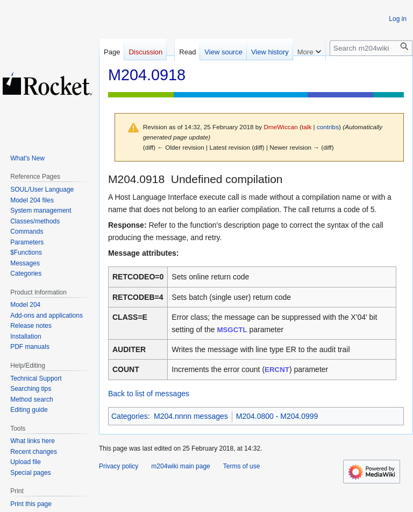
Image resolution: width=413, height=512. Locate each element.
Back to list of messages (148, 393)
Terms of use (241, 466)
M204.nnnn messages (191, 416)
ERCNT (277, 370)
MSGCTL (232, 330)
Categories (129, 416)
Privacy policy (118, 466)
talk (306, 126)
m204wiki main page (180, 466)
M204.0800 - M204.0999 (277, 416)
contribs (328, 126)
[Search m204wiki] (371, 48)
